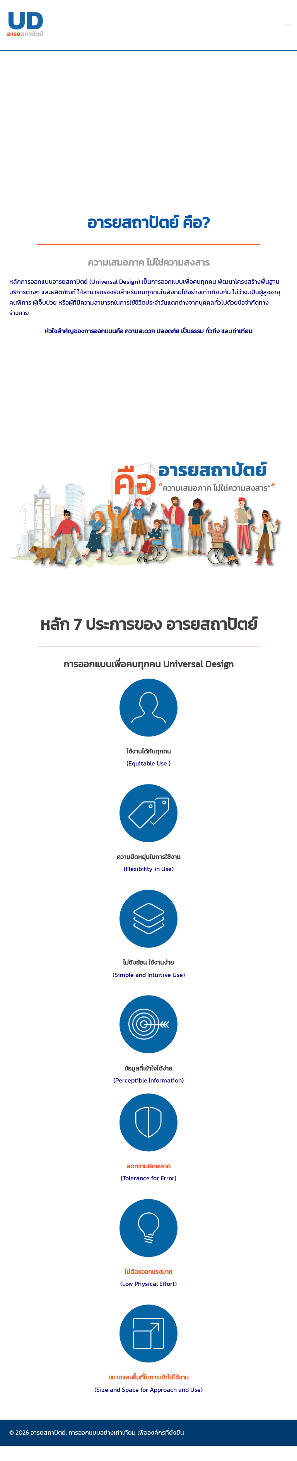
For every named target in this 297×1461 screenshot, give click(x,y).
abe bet (148, 1446)
